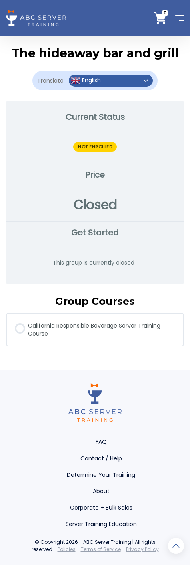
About (101, 491)
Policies (67, 549)
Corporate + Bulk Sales (101, 508)
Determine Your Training (101, 475)
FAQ (101, 442)
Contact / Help (101, 458)
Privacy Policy (142, 549)
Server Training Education (101, 524)
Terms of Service (101, 549)
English (86, 80)
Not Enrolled (95, 147)
